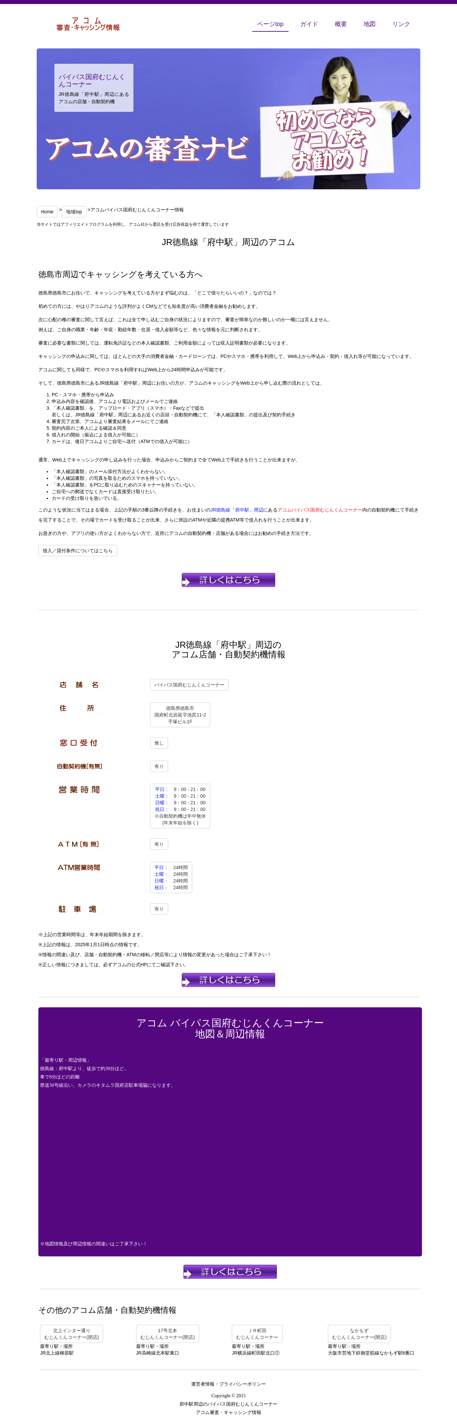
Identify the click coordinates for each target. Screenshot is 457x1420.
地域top (74, 211)
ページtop (270, 24)
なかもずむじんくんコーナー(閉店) (359, 1334)
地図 (370, 24)
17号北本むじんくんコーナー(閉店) (167, 1334)
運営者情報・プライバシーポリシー (228, 1384)
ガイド (309, 24)
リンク (401, 24)
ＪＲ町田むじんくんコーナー (257, 1334)
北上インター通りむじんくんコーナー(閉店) (71, 1334)
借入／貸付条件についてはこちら (78, 550)
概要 (341, 24)
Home (47, 211)
